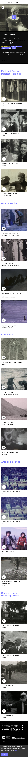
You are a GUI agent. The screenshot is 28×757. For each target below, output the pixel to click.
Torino (11, 42)
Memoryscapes (13, 2)
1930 (10, 44)
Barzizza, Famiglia (14, 39)
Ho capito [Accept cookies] (4, 754)
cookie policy (17, 750)
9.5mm (11, 40)
